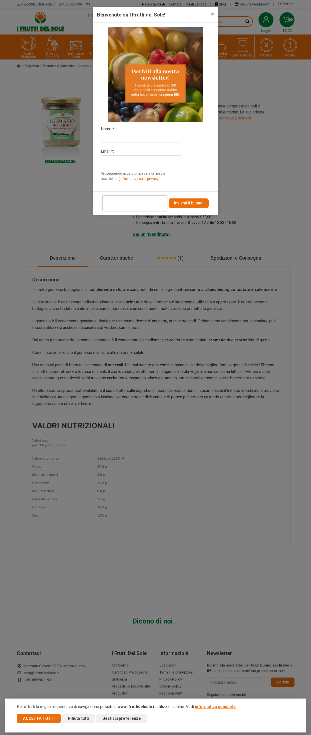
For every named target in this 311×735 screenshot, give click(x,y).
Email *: (107, 151)
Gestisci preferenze (121, 718)
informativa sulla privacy (139, 179)
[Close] (212, 14)
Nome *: (108, 128)
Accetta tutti (39, 718)
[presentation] (135, 203)
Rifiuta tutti (78, 718)
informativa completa (215, 706)
